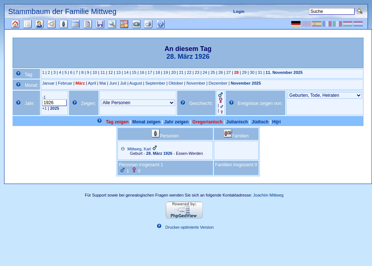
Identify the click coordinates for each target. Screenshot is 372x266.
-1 (44, 97)
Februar (65, 83)
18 (158, 72)
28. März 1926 (159, 153)
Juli (123, 83)
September (155, 83)
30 (252, 72)
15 (134, 72)
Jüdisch (260, 122)
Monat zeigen (146, 122)
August (135, 83)
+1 (44, 108)
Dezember (218, 83)
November (195, 83)
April (92, 83)
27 (228, 72)
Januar (48, 83)
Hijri (276, 122)
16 (142, 72)
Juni (113, 83)
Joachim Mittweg (268, 195)
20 (173, 72)
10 (95, 72)
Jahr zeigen (176, 122)
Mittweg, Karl (139, 149)
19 (165, 72)
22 (189, 72)
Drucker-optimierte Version (189, 227)
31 (260, 72)
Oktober (176, 83)
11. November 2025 (284, 72)
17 (149, 72)
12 (110, 72)
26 (220, 72)
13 (118, 72)
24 (205, 72)
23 (197, 72)
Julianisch (237, 122)
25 (212, 72)
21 (181, 72)
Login (239, 11)
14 (126, 72)
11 (102, 72)
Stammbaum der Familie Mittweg (62, 11)
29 (244, 72)
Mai (102, 83)
